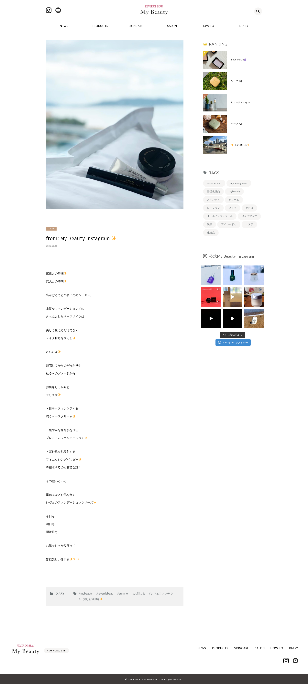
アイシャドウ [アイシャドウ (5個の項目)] (228, 224)
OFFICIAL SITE (57, 650)
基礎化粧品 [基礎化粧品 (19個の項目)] (213, 191)
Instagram (48, 10)
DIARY (244, 25)
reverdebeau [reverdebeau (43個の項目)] (214, 183)
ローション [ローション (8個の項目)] (213, 207)
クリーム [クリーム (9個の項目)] (234, 199)
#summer (123, 593)
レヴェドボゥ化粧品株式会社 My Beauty (154, 11)
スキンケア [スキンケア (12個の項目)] (213, 199)
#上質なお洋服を (91, 599)
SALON (172, 25)
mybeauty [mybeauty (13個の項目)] (234, 191)
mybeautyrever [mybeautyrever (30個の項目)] (238, 183)
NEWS (64, 25)
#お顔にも (139, 593)
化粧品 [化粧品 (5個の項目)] (211, 232)
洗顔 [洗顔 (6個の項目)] (209, 224)
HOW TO (208, 25)
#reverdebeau (104, 593)
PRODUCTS (100, 25)
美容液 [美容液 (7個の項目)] (249, 207)
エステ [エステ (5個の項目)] (249, 224)
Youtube (58, 10)
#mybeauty (85, 593)
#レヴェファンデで (161, 593)
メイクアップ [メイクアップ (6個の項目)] (249, 216)
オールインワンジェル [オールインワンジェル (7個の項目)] (220, 216)
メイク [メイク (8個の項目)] (232, 207)
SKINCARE (136, 25)
